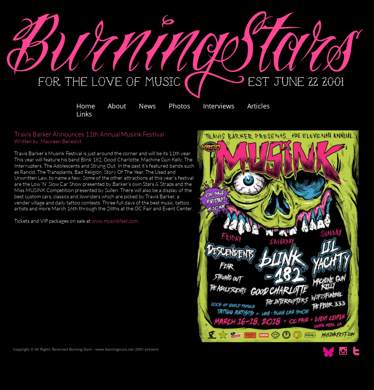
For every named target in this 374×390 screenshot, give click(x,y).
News (147, 106)
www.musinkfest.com (115, 221)
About (117, 106)
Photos (183, 106)
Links (84, 114)
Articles (258, 106)
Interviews (218, 106)
